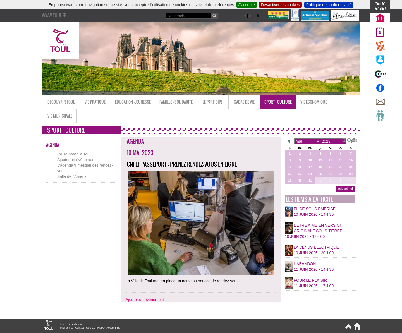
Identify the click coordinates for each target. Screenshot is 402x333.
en (251, 16)
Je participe (212, 102)
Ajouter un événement (76, 159)
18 (320, 167)
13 (340, 160)
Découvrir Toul (61, 102)
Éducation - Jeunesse (133, 102)
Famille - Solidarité (176, 102)
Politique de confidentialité (329, 5)
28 (351, 174)
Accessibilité (113, 327)
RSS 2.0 (90, 327)
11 (320, 160)
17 (310, 167)
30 (300, 180)
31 (310, 180)
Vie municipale (59, 116)
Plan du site (66, 327)
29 (289, 180)
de (243, 16)
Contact (79, 327)
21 (351, 167)
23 (300, 174)
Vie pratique (95, 102)
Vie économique (313, 102)
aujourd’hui (345, 188)
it (264, 16)
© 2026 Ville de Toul (71, 324)
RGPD (101, 327)
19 (330, 167)
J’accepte (246, 5)
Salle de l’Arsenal (72, 176)
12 (330, 160)
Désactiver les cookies (280, 5)
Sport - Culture (278, 102)
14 (351, 160)
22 (289, 174)
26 (330, 174)
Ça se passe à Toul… (75, 154)
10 (310, 160)
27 (340, 174)
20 (340, 167)
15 (289, 167)
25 (320, 174)
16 (300, 167)
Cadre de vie (244, 102)
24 (310, 174)
